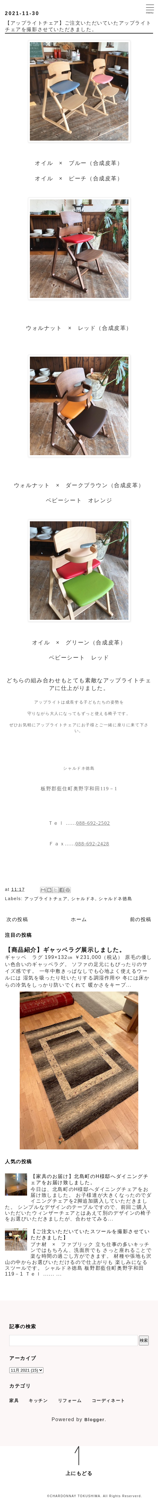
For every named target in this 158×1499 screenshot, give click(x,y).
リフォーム (70, 1400)
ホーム (79, 919)
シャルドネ (83, 898)
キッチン (38, 1400)
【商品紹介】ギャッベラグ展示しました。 (65, 950)
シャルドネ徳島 (115, 898)
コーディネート (108, 1400)
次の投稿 (17, 919)
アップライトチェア (45, 898)
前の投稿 (141, 919)
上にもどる (79, 1473)
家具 (14, 1400)
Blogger (94, 1419)
